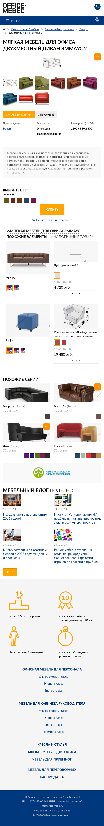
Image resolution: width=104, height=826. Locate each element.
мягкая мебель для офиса (52, 752)
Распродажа (52, 777)
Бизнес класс (53, 690)
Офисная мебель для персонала (52, 669)
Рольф (58, 446)
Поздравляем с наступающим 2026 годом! (25, 516)
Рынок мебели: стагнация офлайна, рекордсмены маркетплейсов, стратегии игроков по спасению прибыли (76, 556)
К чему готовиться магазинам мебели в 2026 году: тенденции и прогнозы (26, 554)
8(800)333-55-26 (61, 810)
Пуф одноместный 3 (66, 265)
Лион (6, 446)
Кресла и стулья (52, 744)
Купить (52, 209)
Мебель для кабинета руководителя (52, 703)
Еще (10, 572)
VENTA (10, 277)
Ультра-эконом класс (53, 676)
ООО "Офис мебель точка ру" (65, 801)
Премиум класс (53, 732)
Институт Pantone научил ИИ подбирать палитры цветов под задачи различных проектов (77, 518)
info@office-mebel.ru (52, 805)
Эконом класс (53, 683)
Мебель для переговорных (52, 769)
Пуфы (9, 340)
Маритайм (60, 406)
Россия (7, 128)
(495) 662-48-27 (42, 810)
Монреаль (9, 406)
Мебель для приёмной (52, 759)
